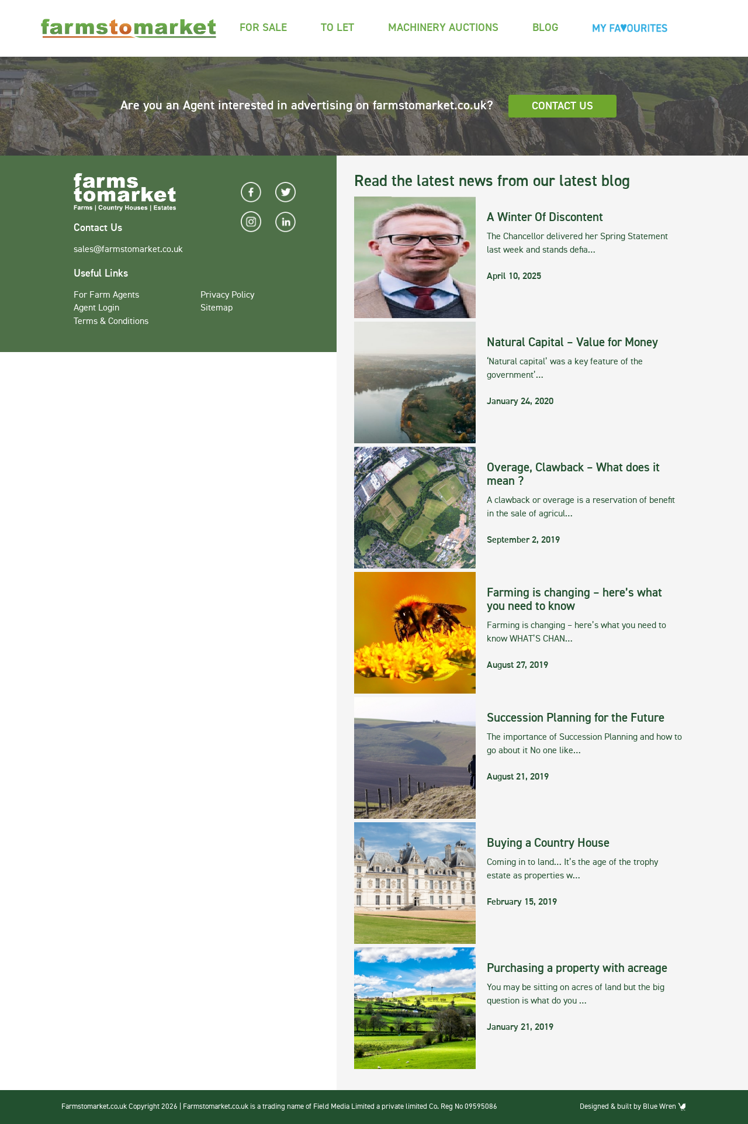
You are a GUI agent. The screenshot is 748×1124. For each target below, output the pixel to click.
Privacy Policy (227, 295)
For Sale (263, 27)
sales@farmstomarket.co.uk (128, 249)
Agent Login (96, 308)
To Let (337, 27)
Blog (545, 27)
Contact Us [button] (562, 106)
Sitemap (216, 308)
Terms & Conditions (111, 321)
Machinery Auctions (443, 27)
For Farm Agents (106, 295)
